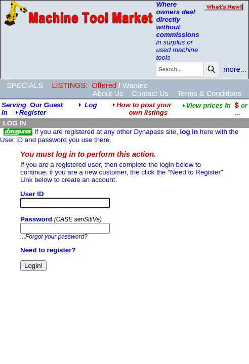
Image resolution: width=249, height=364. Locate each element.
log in (189, 131)
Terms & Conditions (209, 93)
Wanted (135, 85)
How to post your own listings (142, 108)
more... (234, 69)
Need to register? (48, 250)
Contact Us (150, 93)
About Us (108, 93)
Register (32, 112)
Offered (104, 85)
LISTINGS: (70, 85)
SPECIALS (25, 85)
